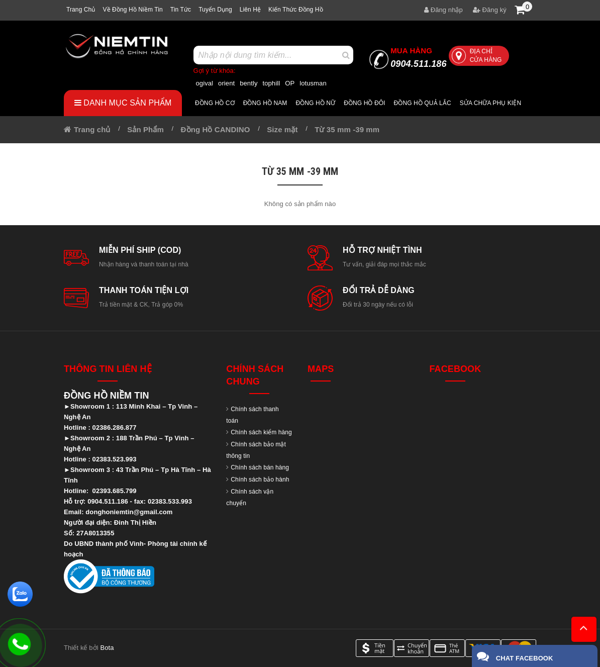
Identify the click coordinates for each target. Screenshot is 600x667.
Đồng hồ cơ (215, 103)
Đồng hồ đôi (364, 103)
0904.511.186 (418, 57)
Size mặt (282, 129)
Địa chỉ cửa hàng (477, 55)
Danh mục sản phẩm (123, 103)
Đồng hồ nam (265, 103)
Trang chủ (80, 9)
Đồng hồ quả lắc (422, 103)
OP (289, 83)
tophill (271, 83)
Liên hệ (250, 9)
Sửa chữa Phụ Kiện (490, 103)
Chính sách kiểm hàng (261, 432)
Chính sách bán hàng (260, 467)
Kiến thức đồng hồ (295, 9)
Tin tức (180, 9)
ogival (205, 83)
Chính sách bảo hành (260, 479)
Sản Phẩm (145, 129)
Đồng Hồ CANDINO (215, 129)
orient (226, 83)
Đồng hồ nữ (315, 103)
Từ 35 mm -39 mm (347, 129)
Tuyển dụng (215, 9)
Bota (107, 647)
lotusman (313, 83)
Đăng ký (490, 10)
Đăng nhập (443, 10)
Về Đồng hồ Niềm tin (132, 9)
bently (248, 83)
